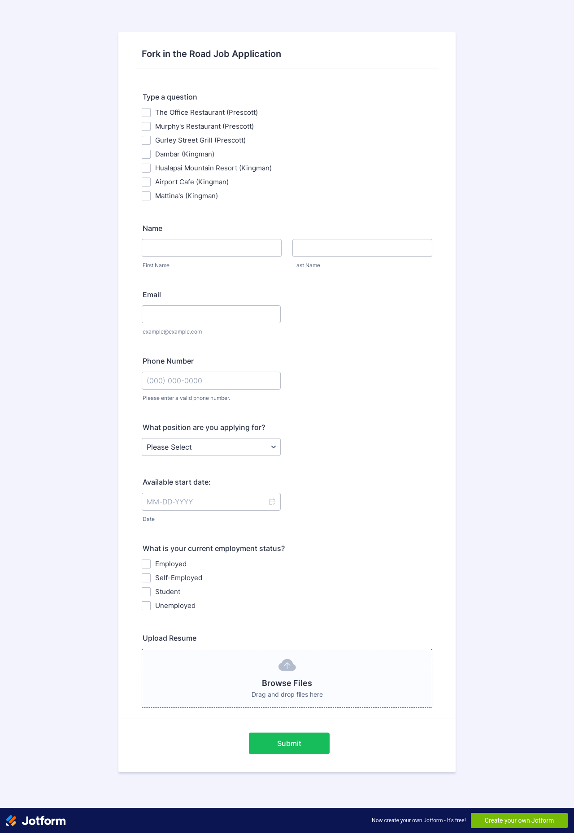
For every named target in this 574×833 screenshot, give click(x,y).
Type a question (170, 96)
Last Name (306, 265)
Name (152, 228)
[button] (272, 502)
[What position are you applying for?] (211, 447)
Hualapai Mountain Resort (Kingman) (213, 168)
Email (152, 294)
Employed (171, 564)
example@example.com (172, 331)
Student (167, 591)
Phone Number (168, 360)
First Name (156, 265)
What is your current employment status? (214, 548)
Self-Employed (178, 577)
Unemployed (175, 605)
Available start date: (177, 481)
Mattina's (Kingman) (186, 195)
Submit (289, 743)
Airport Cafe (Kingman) (192, 182)
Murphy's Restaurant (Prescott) (204, 126)
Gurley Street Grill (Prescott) (200, 140)
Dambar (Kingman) (184, 154)
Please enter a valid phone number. (186, 398)
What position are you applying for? (204, 427)
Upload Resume (169, 637)
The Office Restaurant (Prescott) (206, 112)
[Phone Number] (211, 381)
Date (149, 519)
